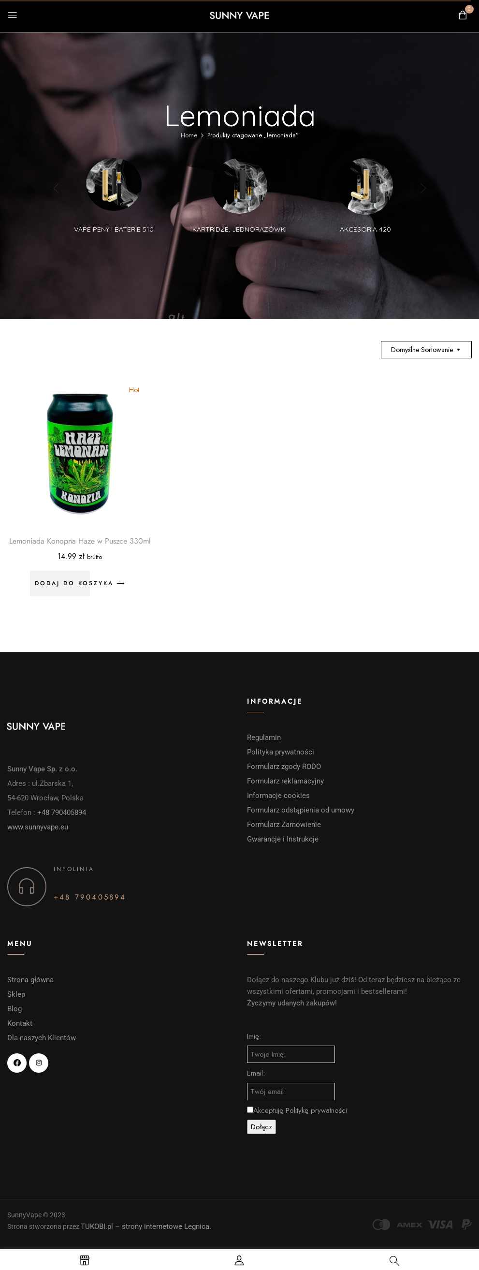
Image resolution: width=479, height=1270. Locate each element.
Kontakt (19, 1023)
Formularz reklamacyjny (286, 781)
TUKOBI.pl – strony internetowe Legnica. (146, 1226)
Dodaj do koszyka (74, 583)
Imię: (254, 1036)
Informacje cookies (279, 795)
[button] (462, 15)
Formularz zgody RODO (284, 766)
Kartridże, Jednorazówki (239, 229)
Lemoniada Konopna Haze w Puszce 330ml (80, 541)
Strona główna (30, 979)
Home (189, 135)
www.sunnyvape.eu (37, 827)
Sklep (16, 994)
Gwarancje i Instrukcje (283, 839)
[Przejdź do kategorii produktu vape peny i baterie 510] (114, 186)
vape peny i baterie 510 (114, 229)
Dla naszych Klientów (41, 1038)
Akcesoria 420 (365, 229)
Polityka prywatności (280, 752)
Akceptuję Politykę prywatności (297, 1110)
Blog (14, 1008)
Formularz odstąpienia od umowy (300, 810)
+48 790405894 (61, 812)
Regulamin (264, 737)
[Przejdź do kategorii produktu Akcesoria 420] (365, 186)
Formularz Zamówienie (284, 824)
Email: (256, 1073)
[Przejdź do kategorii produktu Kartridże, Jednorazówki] (239, 186)
